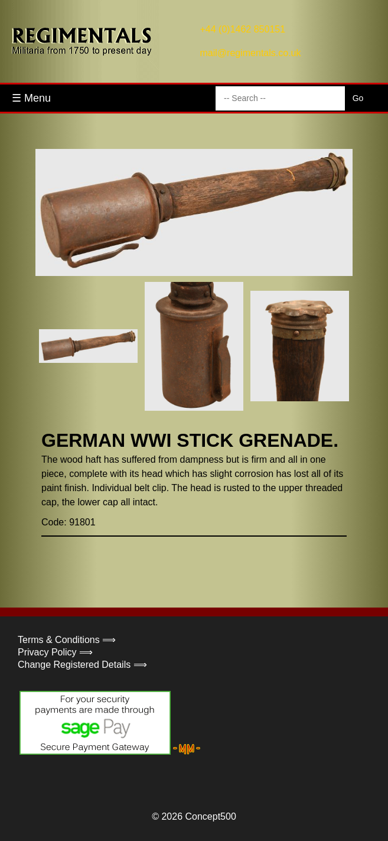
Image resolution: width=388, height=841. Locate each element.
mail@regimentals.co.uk (250, 53)
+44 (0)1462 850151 (243, 29)
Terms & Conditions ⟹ (67, 640)
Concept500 (210, 816)
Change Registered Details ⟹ (82, 665)
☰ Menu (31, 98)
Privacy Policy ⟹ (55, 652)
